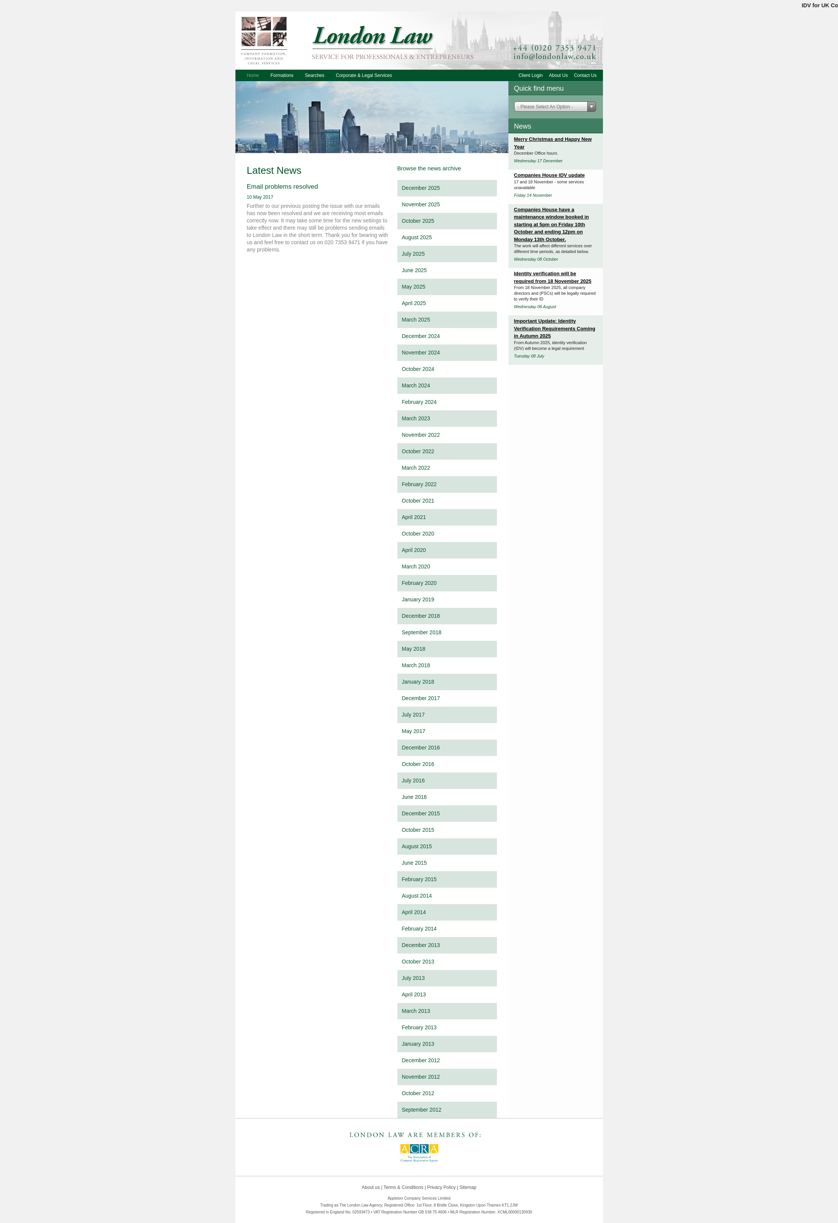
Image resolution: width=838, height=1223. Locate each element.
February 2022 (419, 484)
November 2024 (421, 352)
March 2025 (416, 320)
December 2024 (421, 336)
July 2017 (413, 715)
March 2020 (416, 566)
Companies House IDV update (549, 175)
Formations (282, 75)
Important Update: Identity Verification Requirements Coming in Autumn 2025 (554, 328)
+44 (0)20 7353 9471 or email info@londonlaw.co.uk (555, 52)
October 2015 (418, 830)
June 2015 (414, 863)
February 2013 (419, 1027)
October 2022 (418, 451)
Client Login (530, 75)
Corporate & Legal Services (364, 75)
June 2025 (414, 270)
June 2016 (414, 797)
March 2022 (416, 468)
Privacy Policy (441, 1187)
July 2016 (413, 780)
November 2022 (421, 435)
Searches (315, 75)
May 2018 (413, 649)
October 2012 (418, 1093)
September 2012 (422, 1110)
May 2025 (413, 287)
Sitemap (467, 1187)
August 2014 (417, 896)
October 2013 (418, 961)
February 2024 (419, 402)
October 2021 (418, 501)
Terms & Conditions (403, 1187)
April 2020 (414, 550)
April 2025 (414, 303)
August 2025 (417, 237)
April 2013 (414, 994)
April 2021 (414, 517)
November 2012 (421, 1077)
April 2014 (414, 912)
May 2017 (413, 731)
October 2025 (418, 221)
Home (253, 75)
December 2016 (421, 748)
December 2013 (421, 945)
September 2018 (422, 632)
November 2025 (421, 204)
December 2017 (421, 698)
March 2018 (416, 665)
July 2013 (413, 978)
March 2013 (416, 1011)
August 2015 (417, 846)
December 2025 (421, 188)
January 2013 (418, 1044)
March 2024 (416, 385)
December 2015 (421, 813)
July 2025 (413, 254)
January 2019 (418, 599)
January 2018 (418, 682)
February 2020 (419, 583)
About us (371, 1187)
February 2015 (419, 879)
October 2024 (418, 369)
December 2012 (421, 1060)
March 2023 (416, 418)
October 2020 (418, 534)
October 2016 (418, 764)
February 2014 (419, 929)
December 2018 (421, 616)
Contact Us (585, 75)
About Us (558, 75)
